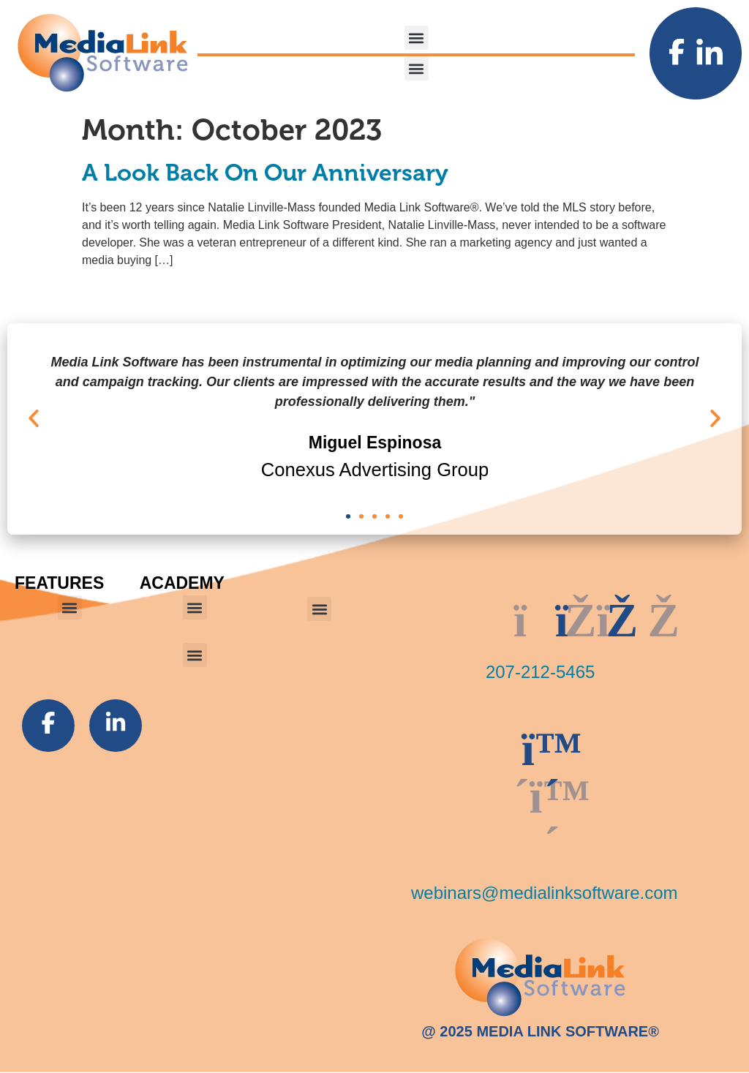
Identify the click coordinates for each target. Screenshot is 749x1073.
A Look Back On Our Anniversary (265, 173)
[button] (416, 38)
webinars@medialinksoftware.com (544, 893)
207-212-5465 (540, 672)
